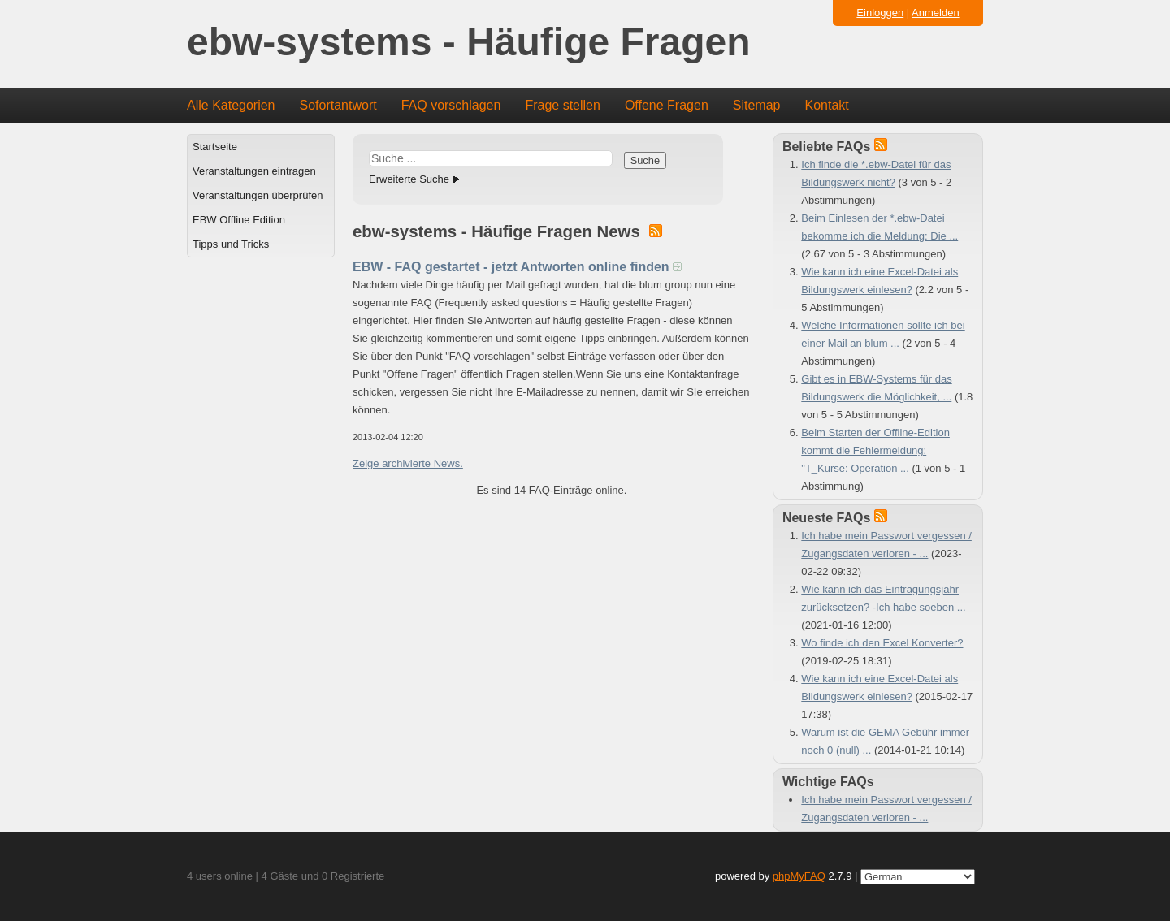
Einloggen (880, 12)
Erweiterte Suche (409, 179)
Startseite (215, 147)
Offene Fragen (666, 105)
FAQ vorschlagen (451, 105)
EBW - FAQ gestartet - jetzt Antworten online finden (517, 267)
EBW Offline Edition (239, 220)
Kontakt (827, 105)
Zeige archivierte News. (408, 463)
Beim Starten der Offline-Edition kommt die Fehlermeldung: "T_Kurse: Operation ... (875, 450)
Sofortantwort (338, 105)
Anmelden (936, 12)
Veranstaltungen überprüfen (258, 195)
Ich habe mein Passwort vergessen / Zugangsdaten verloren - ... (886, 808)
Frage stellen (562, 105)
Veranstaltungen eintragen (254, 171)
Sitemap (757, 105)
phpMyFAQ (799, 876)
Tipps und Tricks (231, 244)
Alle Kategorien (231, 105)
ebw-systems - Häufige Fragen (469, 42)
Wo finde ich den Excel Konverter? (882, 643)
